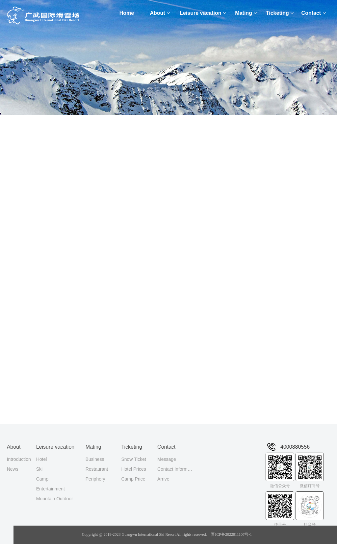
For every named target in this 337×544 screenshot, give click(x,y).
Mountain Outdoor (54, 498)
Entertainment (50, 488)
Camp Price (133, 479)
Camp (42, 479)
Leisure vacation (203, 13)
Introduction (19, 459)
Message (166, 459)
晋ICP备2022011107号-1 (231, 534)
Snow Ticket (133, 459)
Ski (39, 469)
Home (126, 13)
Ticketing (280, 13)
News (12, 469)
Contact (313, 13)
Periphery (95, 479)
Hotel (41, 459)
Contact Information (175, 469)
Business (95, 459)
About (160, 13)
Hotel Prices (133, 469)
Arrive (163, 479)
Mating (246, 13)
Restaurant (97, 469)
